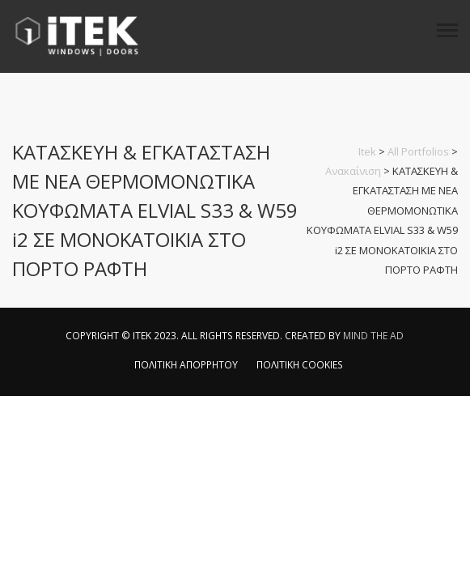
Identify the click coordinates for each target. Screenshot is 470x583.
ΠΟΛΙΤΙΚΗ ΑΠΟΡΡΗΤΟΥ (186, 365)
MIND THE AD (373, 336)
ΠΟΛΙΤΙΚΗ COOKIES (299, 365)
